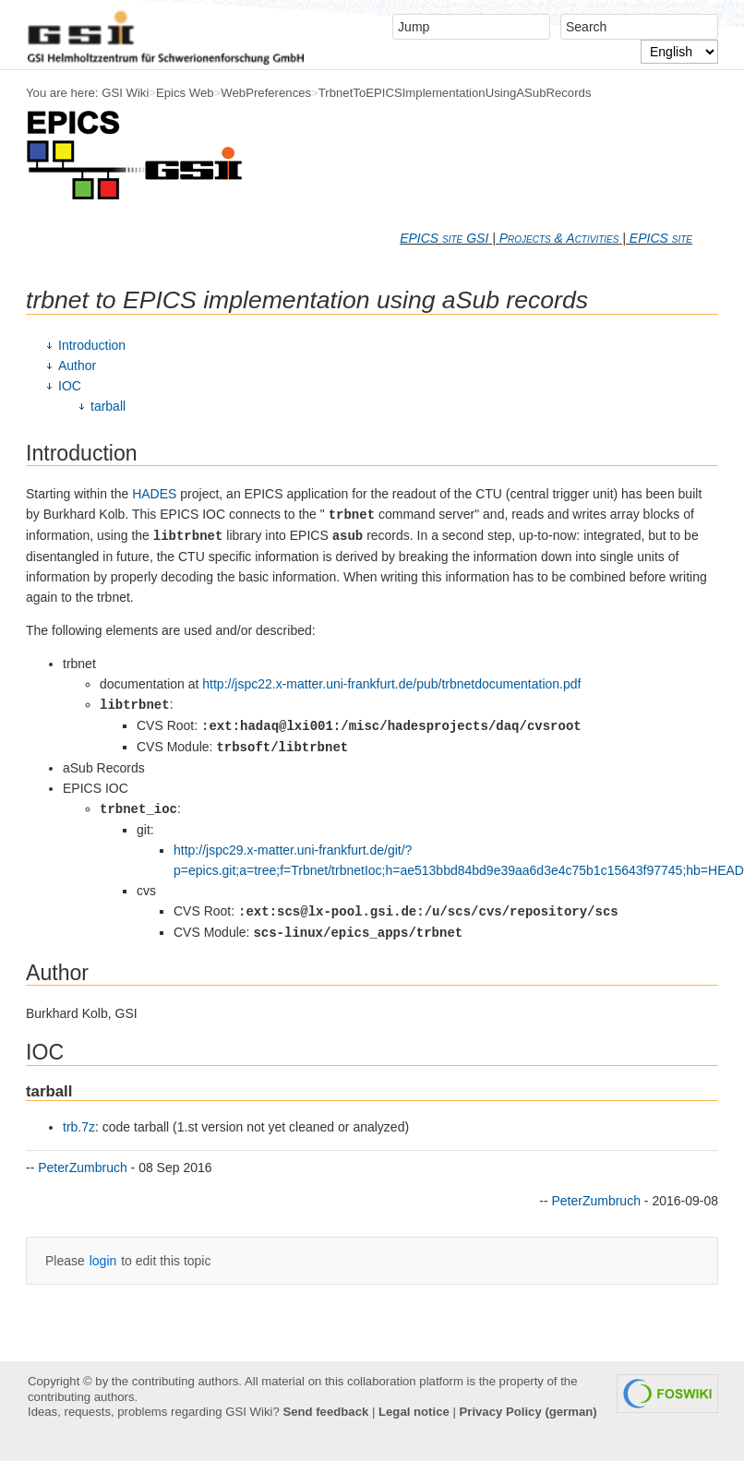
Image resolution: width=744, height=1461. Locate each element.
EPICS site (661, 238)
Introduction (92, 345)
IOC (69, 385)
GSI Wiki (125, 93)
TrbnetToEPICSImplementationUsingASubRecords (455, 93)
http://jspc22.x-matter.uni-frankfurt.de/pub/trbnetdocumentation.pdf (391, 684)
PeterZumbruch (82, 1167)
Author (77, 365)
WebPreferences (266, 93)
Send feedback (325, 1412)
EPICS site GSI (444, 238)
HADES (154, 493)
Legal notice (414, 1412)
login (103, 1260)
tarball (108, 406)
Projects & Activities (559, 238)
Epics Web (185, 93)
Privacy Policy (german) (528, 1412)
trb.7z (79, 1127)
